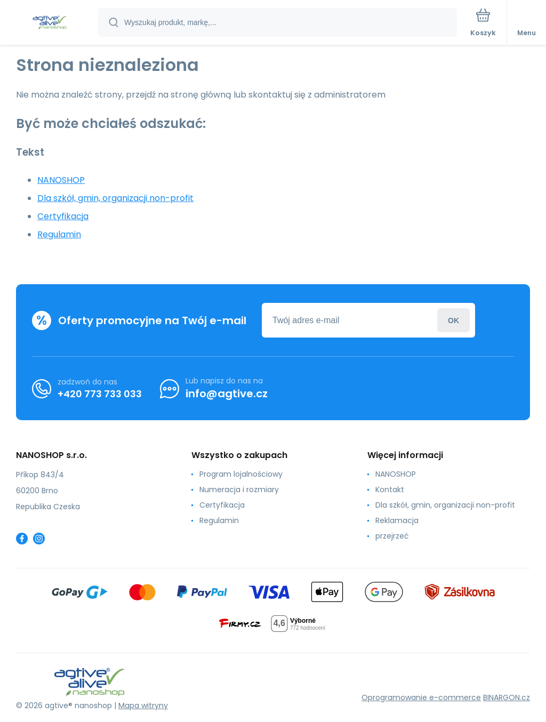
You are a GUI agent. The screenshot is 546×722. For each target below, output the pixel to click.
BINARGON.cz (506, 697)
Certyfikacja (63, 216)
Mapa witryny (143, 705)
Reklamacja (397, 520)
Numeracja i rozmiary (239, 489)
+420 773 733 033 (100, 393)
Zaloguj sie (453, 320)
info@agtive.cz (227, 393)
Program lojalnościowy (241, 474)
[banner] (49, 23)
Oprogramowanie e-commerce (421, 697)
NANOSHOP (61, 180)
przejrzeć (392, 536)
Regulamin (59, 234)
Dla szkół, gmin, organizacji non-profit (115, 198)
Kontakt (389, 489)
